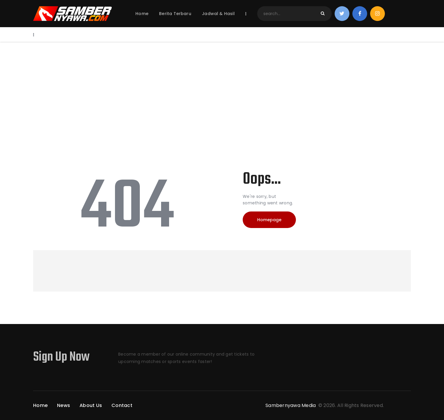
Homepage (269, 220)
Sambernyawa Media (291, 405)
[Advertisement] (222, 86)
